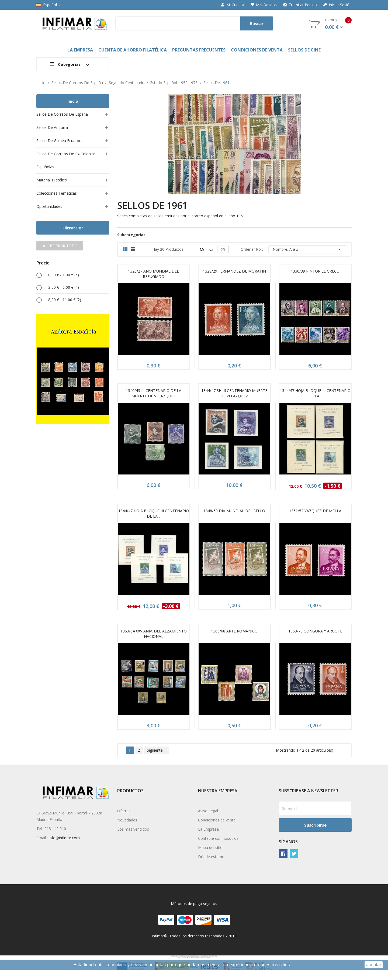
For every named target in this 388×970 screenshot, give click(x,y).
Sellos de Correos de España (62, 114)
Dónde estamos (212, 856)
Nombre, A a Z (308, 249)
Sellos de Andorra (52, 127)
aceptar (373, 964)
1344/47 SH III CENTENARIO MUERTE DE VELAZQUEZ (234, 393)
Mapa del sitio (210, 847)
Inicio (72, 101)
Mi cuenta (232, 5)
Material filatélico (51, 180)
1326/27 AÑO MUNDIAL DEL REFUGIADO (153, 274)
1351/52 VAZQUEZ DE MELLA (315, 510)
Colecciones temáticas (56, 193)
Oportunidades (49, 206)
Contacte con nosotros (218, 838)
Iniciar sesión (337, 5)
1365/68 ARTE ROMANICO (234, 631)
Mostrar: (207, 249)
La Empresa (208, 829)
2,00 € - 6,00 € (63, 287)
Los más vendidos (133, 829)
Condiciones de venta (216, 820)
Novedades (127, 820)
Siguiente (157, 750)
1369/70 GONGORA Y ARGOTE (315, 631)
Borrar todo (60, 245)
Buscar (257, 23)
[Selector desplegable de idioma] (49, 5)
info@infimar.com (64, 837)
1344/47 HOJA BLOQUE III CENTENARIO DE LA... (315, 393)
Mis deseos (264, 5)
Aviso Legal (208, 810)
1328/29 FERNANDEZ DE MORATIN (234, 271)
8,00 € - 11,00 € (64, 299)
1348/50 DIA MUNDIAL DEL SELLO (234, 510)
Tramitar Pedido (300, 5)
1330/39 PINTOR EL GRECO (315, 271)
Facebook (283, 853)
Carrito (330, 23)
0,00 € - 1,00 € (63, 274)
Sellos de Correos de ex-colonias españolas (66, 160)
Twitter (294, 853)
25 (223, 249)
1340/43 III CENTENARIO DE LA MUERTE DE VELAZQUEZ (153, 393)
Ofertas (123, 810)
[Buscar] (194, 23)
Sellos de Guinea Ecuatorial (60, 140)
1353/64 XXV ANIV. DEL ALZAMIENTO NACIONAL (153, 633)
